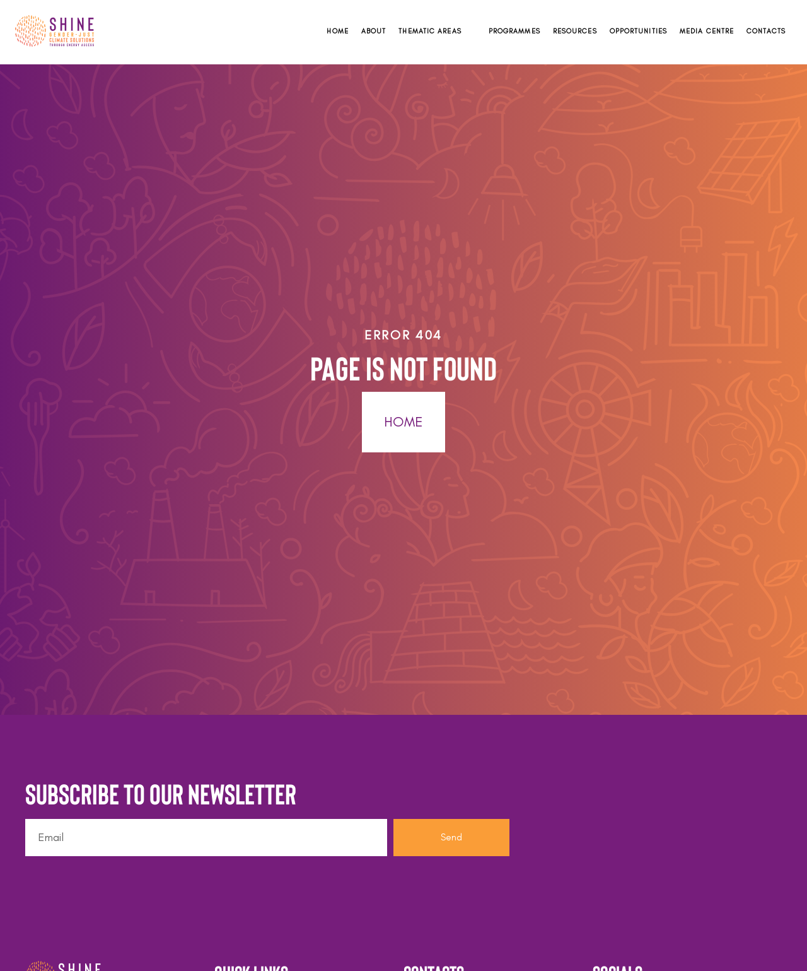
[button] (437, 31)
